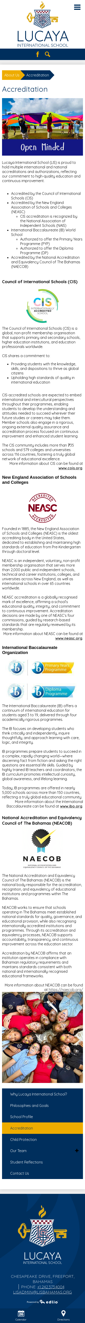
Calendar (21, 1315)
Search (47, 54)
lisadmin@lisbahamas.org (42, 1292)
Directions (63, 1315)
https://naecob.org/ (66, 989)
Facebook (37, 54)
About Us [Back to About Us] (11, 75)
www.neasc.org (68, 638)
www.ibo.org (71, 806)
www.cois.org (70, 468)
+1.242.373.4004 (50, 1286)
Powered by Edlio (42, 1301)
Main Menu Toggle (77, 7)
